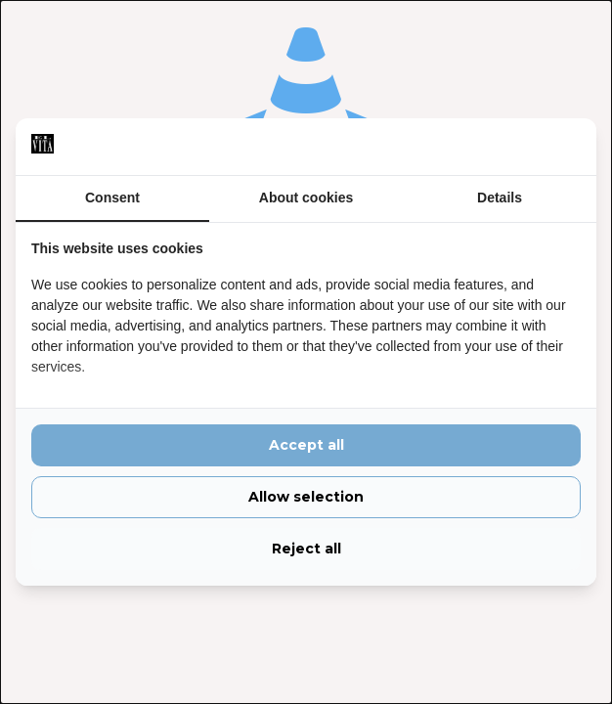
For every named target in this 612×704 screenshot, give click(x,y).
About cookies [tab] (306, 197)
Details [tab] (499, 197)
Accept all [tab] (306, 445)
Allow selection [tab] (306, 497)
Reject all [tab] (306, 548)
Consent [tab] (112, 197)
